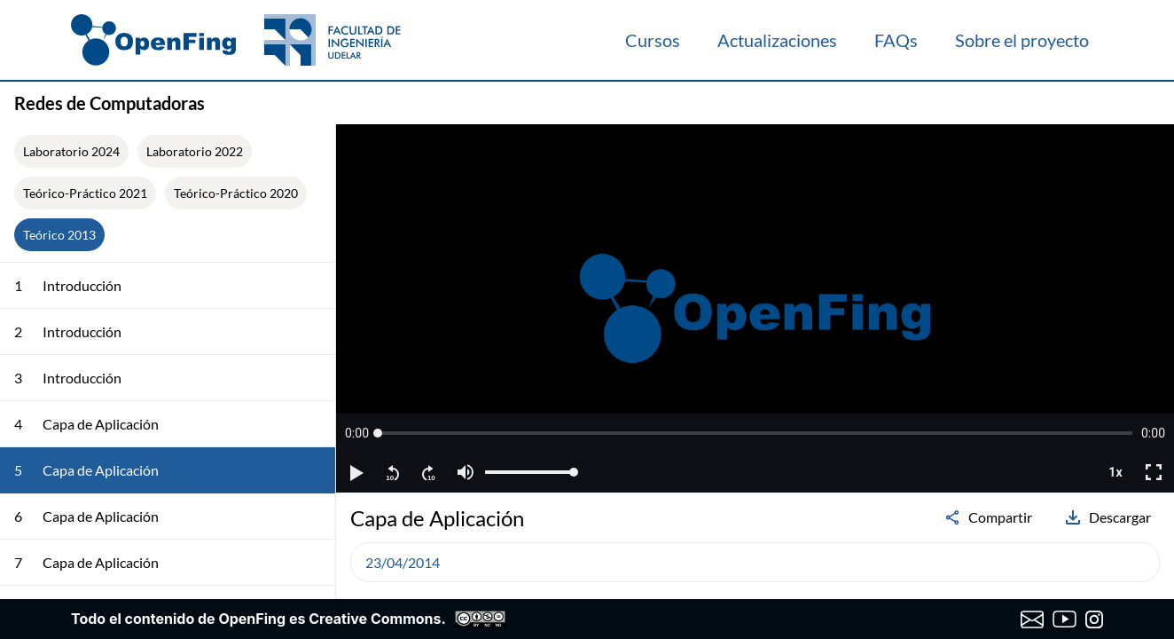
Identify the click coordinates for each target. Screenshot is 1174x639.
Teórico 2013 (59, 234)
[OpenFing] (236, 40)
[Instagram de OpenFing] (1094, 619)
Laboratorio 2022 (194, 151)
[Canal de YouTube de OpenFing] (1064, 619)
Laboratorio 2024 (71, 151)
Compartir (987, 517)
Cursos (652, 40)
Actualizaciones (777, 40)
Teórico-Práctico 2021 (85, 193)
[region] (755, 308)
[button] (357, 433)
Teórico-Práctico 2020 (236, 193)
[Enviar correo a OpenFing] (1033, 619)
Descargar (1107, 517)
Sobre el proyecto (1022, 40)
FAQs (896, 40)
